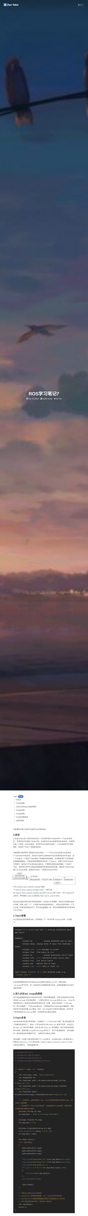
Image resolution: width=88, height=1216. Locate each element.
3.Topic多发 (20, 810)
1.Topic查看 (20, 803)
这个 (50, 1033)
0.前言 (18, 799)
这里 (63, 1009)
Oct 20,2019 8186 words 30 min (44, 399)
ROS (20, 796)
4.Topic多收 (20, 813)
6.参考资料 (20, 820)
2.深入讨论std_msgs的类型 (26, 806)
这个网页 (52, 1012)
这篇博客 (44, 907)
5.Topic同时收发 (22, 817)
